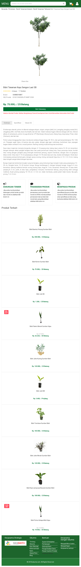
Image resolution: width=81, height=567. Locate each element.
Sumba (27, 132)
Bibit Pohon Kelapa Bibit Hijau (40, 520)
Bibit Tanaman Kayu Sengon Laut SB (19, 87)
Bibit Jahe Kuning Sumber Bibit (40, 359)
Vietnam (6, 136)
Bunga (5, 163)
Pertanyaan (46, 544)
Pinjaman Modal (47, 553)
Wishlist (22, 91)
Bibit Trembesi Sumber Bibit (40, 423)
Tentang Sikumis (32, 543)
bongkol (24, 163)
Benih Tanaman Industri (24, 9)
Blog (31, 555)
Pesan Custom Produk (49, 551)
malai (61, 163)
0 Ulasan (14, 91)
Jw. (55, 129)
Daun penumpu (62, 150)
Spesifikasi (17, 123)
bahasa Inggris (51, 132)
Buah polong (14, 172)
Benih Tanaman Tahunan (41, 9)
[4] (30, 132)
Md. (12, 132)
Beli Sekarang (40, 109)
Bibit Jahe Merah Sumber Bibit (40, 455)
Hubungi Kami (46, 546)
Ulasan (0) (28, 123)
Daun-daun (7, 148)
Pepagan (9, 142)
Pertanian (12, 9)
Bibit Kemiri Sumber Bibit (40, 262)
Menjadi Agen (65, 546)
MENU (5, 4)
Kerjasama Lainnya (67, 548)
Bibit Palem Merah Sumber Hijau (40, 326)
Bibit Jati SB (40, 294)
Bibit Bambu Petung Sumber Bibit (40, 229)
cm (4, 142)
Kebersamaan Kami (34, 550)
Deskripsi (7, 123)
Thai (71, 134)
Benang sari (64, 167)
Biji (73, 172)
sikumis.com (36, 562)
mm (20, 144)
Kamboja (40, 134)
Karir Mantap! (34, 546)
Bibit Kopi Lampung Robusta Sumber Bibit (40, 488)
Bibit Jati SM (40, 391)
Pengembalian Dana (49, 549)
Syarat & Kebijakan (48, 542)
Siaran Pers (33, 553)
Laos (51, 134)
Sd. (76, 129)
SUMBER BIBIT (17, 95)
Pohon (5, 140)
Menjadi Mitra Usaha (67, 543)
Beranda (4, 9)
